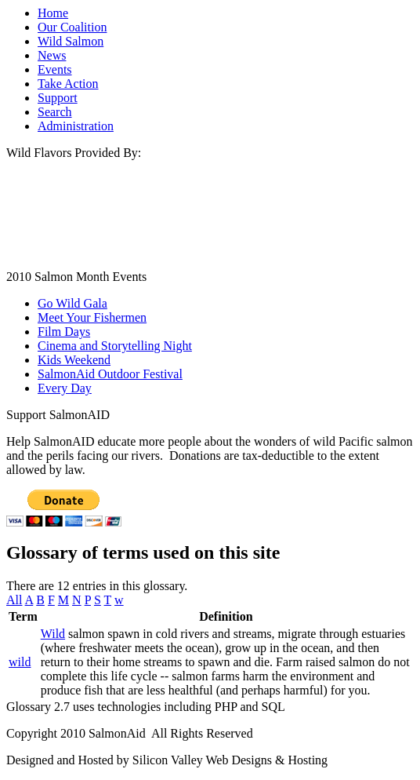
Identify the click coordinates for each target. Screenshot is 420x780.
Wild (53, 633)
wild (20, 662)
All (14, 600)
